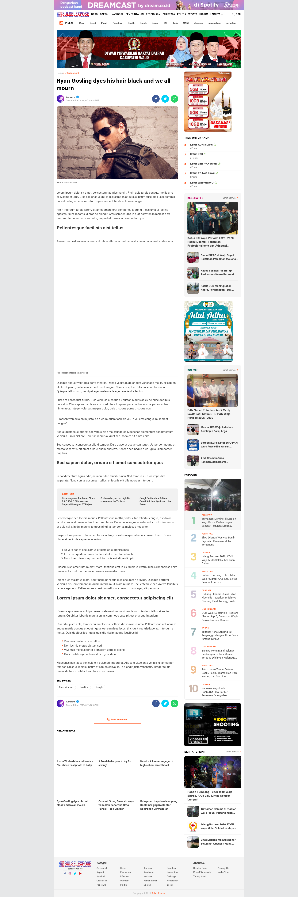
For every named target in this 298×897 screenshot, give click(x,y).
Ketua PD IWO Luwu (202, 173)
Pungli (143, 23)
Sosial (155, 23)
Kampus (147, 868)
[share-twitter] (165, 99)
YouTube (80, 875)
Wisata (192, 14)
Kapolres (171, 868)
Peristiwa (168, 14)
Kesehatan (148, 872)
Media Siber (223, 872)
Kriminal (101, 877)
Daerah (104, 14)
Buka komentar (117, 719)
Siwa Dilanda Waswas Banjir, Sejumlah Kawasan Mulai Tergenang (218, 541)
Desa (82, 23)
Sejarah (147, 885)
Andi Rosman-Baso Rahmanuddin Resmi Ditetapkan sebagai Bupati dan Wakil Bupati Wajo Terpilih (219, 460)
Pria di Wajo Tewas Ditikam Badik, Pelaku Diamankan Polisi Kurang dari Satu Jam (220, 673)
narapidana (214, 23)
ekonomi (198, 23)
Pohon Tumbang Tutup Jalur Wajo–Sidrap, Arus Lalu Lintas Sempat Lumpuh (219, 579)
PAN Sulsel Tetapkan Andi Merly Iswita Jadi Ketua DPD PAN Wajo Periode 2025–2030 (209, 414)
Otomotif (124, 881)
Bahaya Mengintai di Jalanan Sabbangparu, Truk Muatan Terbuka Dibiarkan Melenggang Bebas (220, 654)
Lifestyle (98, 687)
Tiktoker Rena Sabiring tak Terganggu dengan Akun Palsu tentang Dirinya (220, 635)
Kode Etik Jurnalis (202, 872)
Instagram (70, 875)
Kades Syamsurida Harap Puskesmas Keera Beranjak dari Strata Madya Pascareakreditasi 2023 (218, 273)
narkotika (231, 23)
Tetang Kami (199, 877)
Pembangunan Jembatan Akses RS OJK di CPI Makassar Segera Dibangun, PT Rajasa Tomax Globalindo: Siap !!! (78, 501)
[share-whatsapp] (174, 99)
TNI (165, 23)
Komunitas (172, 872)
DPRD (94, 14)
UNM (186, 23)
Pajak (104, 23)
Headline (83, 687)
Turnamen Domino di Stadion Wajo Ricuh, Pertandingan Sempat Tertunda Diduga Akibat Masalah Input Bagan (219, 523)
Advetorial (102, 868)
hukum (203, 14)
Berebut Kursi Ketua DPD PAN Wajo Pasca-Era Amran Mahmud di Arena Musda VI (219, 445)
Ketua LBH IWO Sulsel (203, 163)
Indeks (66, 23)
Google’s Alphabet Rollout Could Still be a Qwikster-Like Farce (155, 501)
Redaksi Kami (200, 868)
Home (60, 73)
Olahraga (171, 877)
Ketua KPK (196, 154)
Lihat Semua (229, 198)
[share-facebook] (156, 99)
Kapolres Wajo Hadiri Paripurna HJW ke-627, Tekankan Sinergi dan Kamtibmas (215, 692)
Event (93, 23)
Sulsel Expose (158, 893)
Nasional (117, 14)
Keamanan (125, 872)
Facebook (65, 875)
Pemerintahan (135, 14)
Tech (175, 23)
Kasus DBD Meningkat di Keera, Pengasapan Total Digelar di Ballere (216, 288)
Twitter (75, 875)
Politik (181, 14)
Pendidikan (153, 14)
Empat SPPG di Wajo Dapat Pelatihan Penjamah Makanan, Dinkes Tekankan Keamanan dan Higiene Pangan (219, 257)
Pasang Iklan (223, 868)
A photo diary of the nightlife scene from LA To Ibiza (115, 500)
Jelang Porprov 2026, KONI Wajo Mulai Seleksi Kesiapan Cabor (218, 560)
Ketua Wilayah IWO (202, 182)
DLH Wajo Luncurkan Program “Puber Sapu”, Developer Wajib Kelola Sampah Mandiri (220, 616)
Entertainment (66, 687)
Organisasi (102, 881)
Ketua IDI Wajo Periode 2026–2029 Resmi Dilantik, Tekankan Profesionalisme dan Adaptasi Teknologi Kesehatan (210, 242)
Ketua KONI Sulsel (201, 144)
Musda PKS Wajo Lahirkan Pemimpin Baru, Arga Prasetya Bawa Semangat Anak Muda (217, 429)
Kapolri (100, 872)
